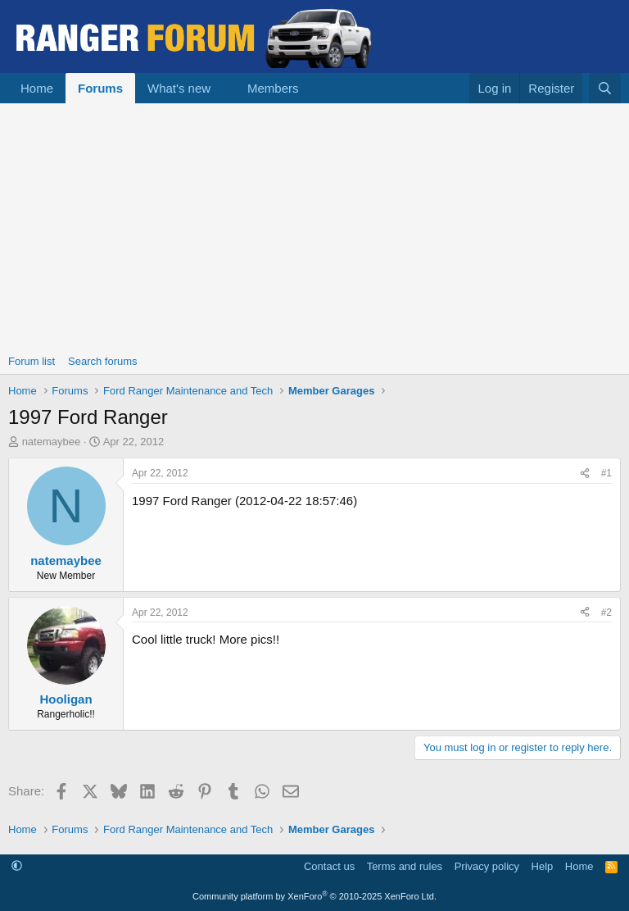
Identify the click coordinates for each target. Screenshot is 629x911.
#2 (606, 612)
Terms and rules (404, 866)
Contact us (329, 866)
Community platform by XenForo (314, 896)
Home (36, 88)
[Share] (584, 473)
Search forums (103, 361)
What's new (178, 88)
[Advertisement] (314, 226)
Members (273, 88)
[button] (223, 88)
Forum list (31, 361)
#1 (606, 473)
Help (543, 866)
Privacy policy (487, 866)
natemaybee (51, 441)
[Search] (605, 88)
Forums (100, 88)
